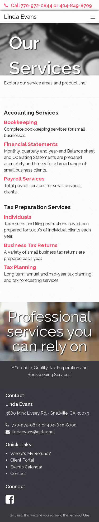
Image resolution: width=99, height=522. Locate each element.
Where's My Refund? (30, 453)
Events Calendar (26, 466)
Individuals (17, 217)
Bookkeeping (20, 122)
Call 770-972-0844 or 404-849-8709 (48, 5)
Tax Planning (20, 267)
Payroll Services (24, 179)
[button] (91, 17)
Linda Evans (20, 16)
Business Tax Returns (31, 245)
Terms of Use (79, 515)
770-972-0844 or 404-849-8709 (41, 425)
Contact (18, 473)
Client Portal (22, 460)
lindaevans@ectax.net (30, 431)
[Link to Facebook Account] (12, 499)
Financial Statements (31, 144)
